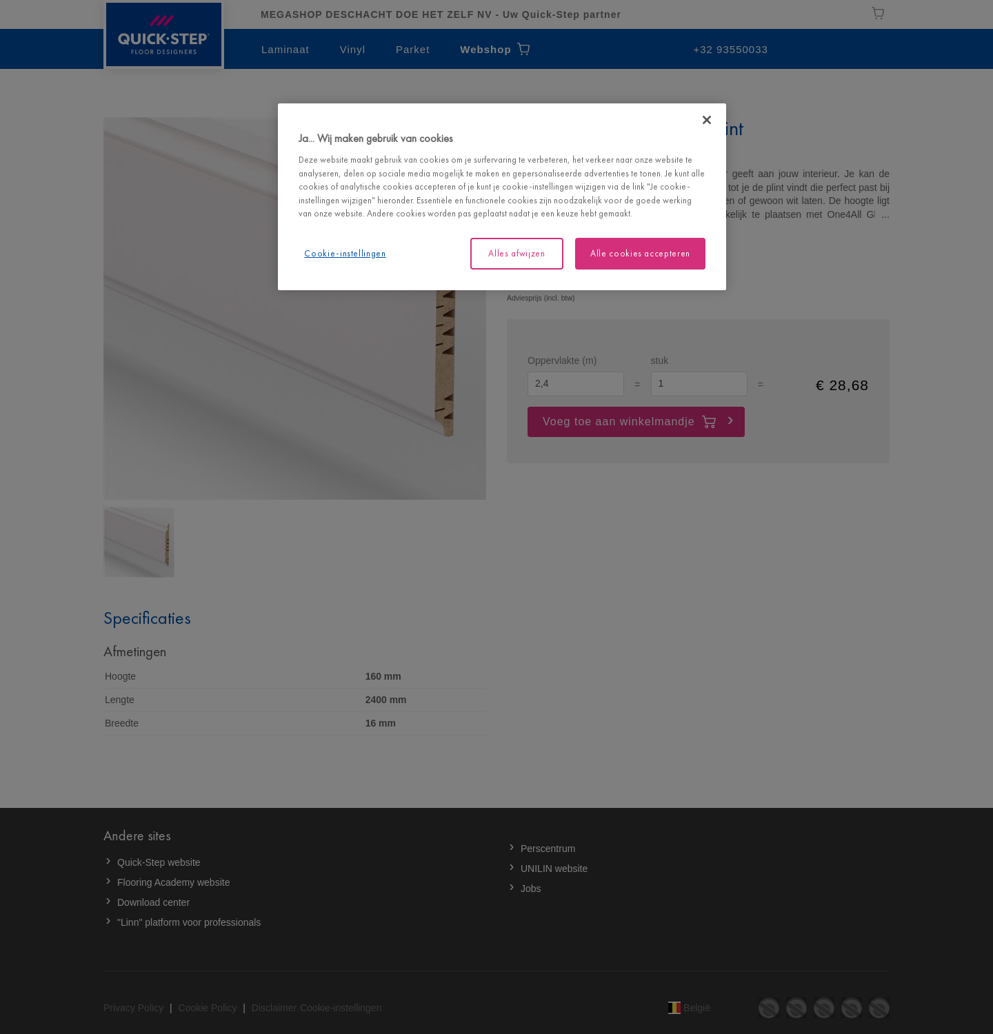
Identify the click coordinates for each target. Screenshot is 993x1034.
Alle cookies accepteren (640, 253)
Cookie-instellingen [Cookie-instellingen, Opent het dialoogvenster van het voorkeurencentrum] (344, 253)
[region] (502, 196)
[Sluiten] (707, 120)
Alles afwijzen (516, 253)
